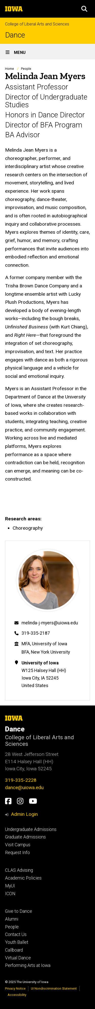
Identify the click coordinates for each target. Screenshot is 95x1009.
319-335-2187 (36, 633)
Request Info (17, 852)
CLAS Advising (19, 870)
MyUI (10, 885)
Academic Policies (23, 878)
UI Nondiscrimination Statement (54, 988)
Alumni (11, 919)
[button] (84, 9)
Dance (15, 35)
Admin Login (24, 814)
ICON (10, 893)
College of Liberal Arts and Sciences (37, 24)
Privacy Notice (15, 988)
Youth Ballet (16, 942)
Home (9, 69)
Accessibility (17, 995)
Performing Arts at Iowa (27, 965)
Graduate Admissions (25, 836)
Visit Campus (17, 844)
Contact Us (16, 934)
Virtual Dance (18, 957)
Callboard (14, 950)
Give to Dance (18, 911)
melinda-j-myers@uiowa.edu (50, 622)
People (26, 69)
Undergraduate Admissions (30, 829)
